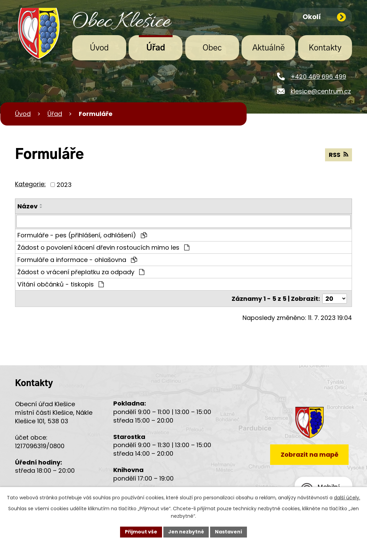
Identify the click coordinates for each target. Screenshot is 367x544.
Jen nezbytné (186, 531)
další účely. (347, 497)
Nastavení (228, 531)
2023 (64, 184)
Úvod (99, 48)
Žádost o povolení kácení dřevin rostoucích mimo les (103, 247)
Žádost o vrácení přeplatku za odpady (80, 272)
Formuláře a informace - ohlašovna (77, 259)
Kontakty (325, 48)
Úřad (155, 48)
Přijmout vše (141, 531)
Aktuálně (268, 48)
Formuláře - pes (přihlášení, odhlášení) (82, 235)
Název (27, 206)
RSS (338, 154)
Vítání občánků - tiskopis (60, 284)
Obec (212, 48)
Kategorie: (30, 184)
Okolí (324, 16)
